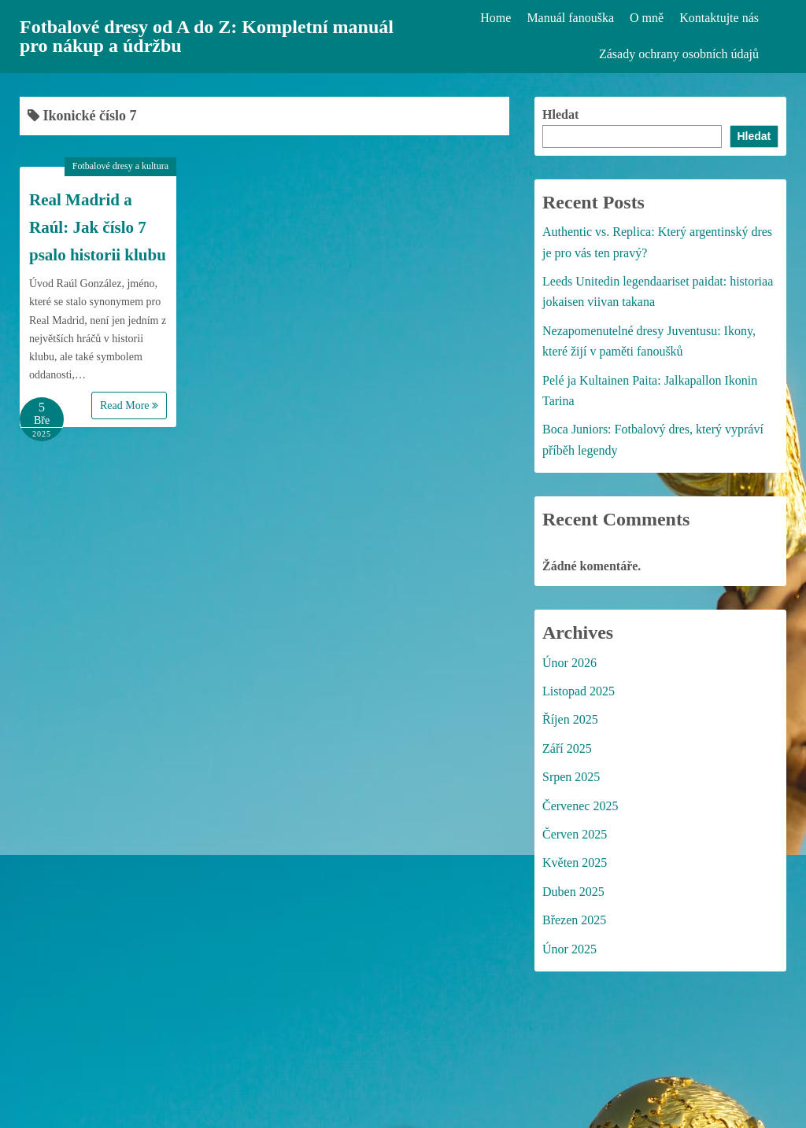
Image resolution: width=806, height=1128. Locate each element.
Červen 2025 (574, 834)
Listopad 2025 (578, 691)
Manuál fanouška (570, 17)
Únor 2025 (569, 949)
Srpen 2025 (571, 776)
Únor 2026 (569, 662)
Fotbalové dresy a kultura (120, 165)
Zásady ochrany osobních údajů (679, 54)
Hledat (560, 114)
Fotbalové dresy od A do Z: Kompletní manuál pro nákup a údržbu (207, 36)
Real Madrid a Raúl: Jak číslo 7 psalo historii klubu (97, 227)
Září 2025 (567, 748)
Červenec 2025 (580, 806)
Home (495, 17)
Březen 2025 (574, 920)
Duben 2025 (573, 891)
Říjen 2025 (570, 719)
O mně (647, 17)
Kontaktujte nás (719, 17)
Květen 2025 (574, 862)
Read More (129, 405)
